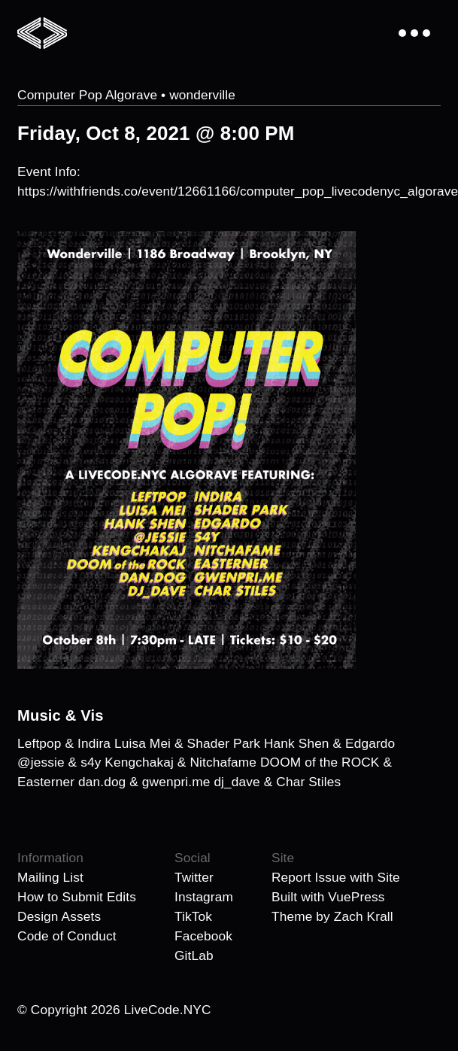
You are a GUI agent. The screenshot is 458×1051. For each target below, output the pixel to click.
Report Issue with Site (335, 877)
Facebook (203, 935)
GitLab (194, 955)
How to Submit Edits (76, 896)
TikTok (193, 916)
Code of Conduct (67, 935)
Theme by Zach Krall (332, 916)
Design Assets (59, 916)
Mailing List (50, 877)
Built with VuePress (328, 896)
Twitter (194, 877)
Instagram (203, 896)
